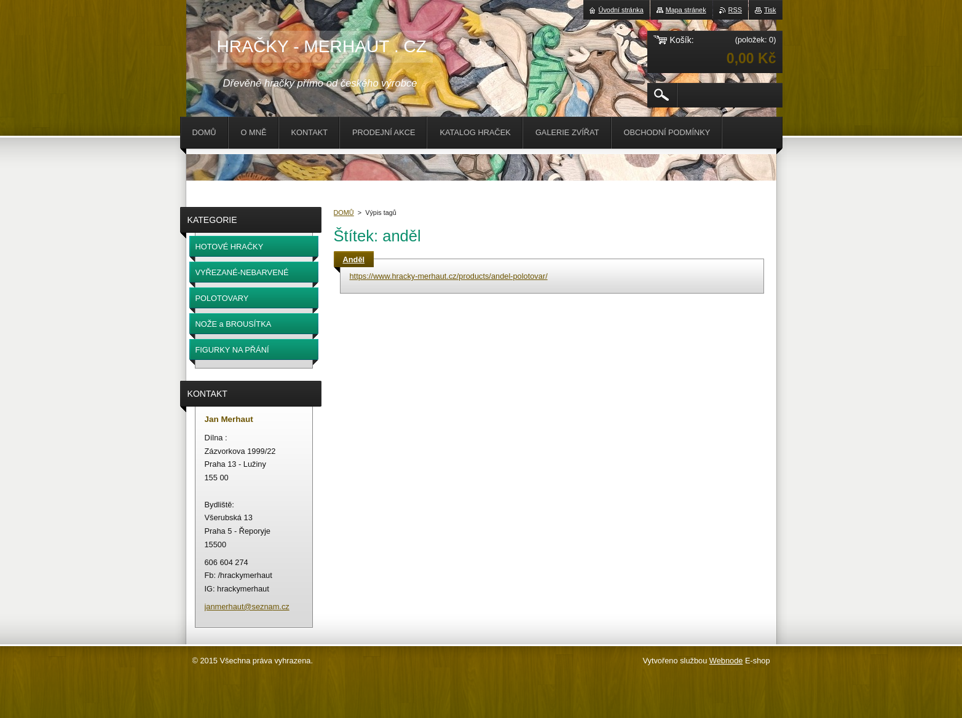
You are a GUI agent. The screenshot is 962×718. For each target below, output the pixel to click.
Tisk (770, 10)
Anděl (354, 259)
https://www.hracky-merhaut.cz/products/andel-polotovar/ (449, 276)
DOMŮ (344, 212)
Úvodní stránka (621, 10)
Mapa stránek (686, 10)
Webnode (726, 660)
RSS (735, 10)
